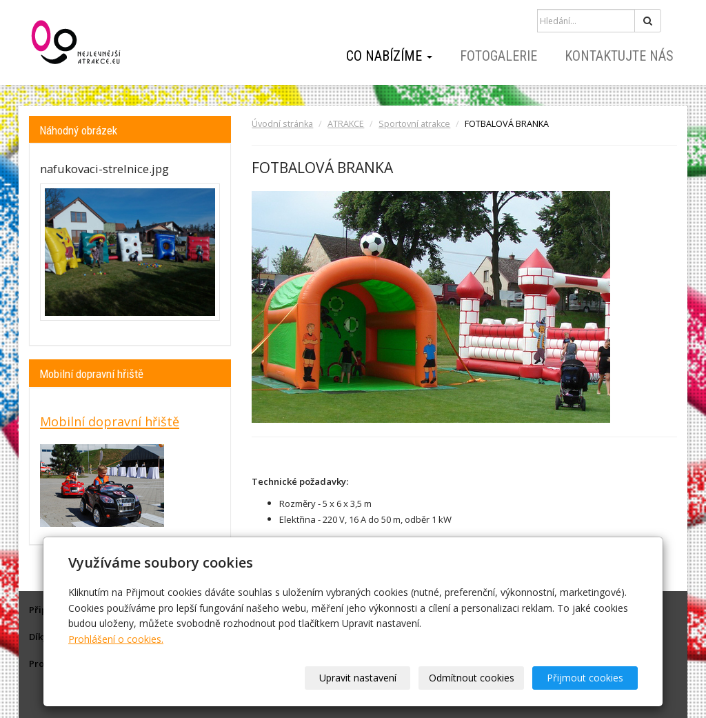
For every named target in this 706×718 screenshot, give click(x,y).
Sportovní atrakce (414, 124)
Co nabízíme (389, 56)
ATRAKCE (345, 124)
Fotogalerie (498, 56)
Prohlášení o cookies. (115, 639)
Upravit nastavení (357, 677)
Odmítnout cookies (471, 677)
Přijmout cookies (585, 677)
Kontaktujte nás (619, 56)
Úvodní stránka (282, 124)
